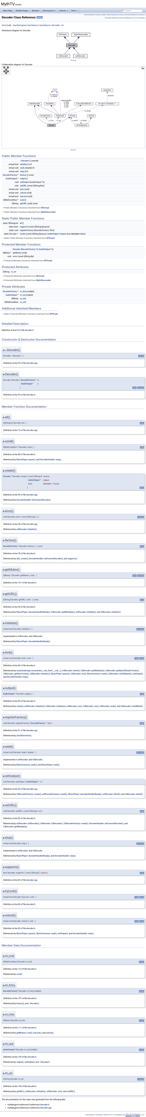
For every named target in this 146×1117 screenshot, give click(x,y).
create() (24, 558)
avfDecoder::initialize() (26, 529)
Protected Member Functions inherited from (27, 260)
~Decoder (24, 161)
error (15, 256)
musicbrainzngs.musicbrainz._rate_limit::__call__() (38, 670)
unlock (23, 193)
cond (22, 200)
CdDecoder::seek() (107, 706)
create (23, 234)
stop (22, 171)
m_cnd (23, 302)
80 (19, 701)
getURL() (20, 1091)
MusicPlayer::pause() (26, 459)
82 (19, 818)
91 (19, 730)
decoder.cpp (31, 363)
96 (19, 495)
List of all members (138, 18)
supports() (72, 558)
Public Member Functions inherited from (25, 208)
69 (18, 330)
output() (20, 1062)
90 (19, 607)
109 (20, 1057)
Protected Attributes (111, 18)
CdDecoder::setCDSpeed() (120, 674)
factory (23, 175)
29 (19, 363)
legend (73, 60)
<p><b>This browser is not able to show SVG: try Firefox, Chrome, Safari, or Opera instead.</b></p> (73, 45)
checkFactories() (24, 735)
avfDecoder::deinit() (111, 794)
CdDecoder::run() (78, 674)
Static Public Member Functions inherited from (28, 238)
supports (24, 227)
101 (20, 583)
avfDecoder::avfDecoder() (27, 823)
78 (19, 553)
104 (20, 1086)
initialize (24, 164)
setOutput (24, 182)
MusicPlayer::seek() (50, 765)
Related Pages (22, 11)
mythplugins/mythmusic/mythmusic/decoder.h (38, 25)
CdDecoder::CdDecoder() (51, 823)
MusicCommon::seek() (97, 674)
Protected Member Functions (135, 15)
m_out (23, 295)
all (21, 223)
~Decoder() (34, 1003)
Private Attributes (125, 18)
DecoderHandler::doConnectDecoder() (33, 500)
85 (19, 928)
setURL (23, 186)
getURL (23, 203)
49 (19, 524)
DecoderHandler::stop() (50, 459)
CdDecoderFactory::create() (28, 794)
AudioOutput (11, 178)
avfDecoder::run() (74, 706)
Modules (35, 11)
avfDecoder (23, 636)
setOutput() (138, 674)
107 (20, 998)
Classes (63, 11)
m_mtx (23, 298)
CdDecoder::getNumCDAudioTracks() (122, 670)
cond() (19, 974)
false (82, 234)
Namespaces (49, 11)
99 (19, 395)
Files (74, 11)
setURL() (71, 1091)
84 (19, 665)
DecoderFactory (10, 175)
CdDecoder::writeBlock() (132, 706)
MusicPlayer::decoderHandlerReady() (33, 612)
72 (19, 430)
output (23, 178)
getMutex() (21, 1033)
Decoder (13, 234)
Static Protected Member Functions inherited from (30, 314)
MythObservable (48, 212)
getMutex (17, 253)
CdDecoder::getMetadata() (63, 612)
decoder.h (29, 330)
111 (20, 1028)
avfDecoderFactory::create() (54, 794)
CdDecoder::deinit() (71, 670)
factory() (20, 1003)
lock (22, 189)
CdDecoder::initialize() (111, 612)
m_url (13, 272)
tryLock (23, 196)
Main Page (7, 11)
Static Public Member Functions (113, 15)
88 (19, 454)
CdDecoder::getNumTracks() (16, 674)
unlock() (49, 1033)
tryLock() (37, 1033)
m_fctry (23, 291)
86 (19, 904)
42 (19, 789)
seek (22, 168)
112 (20, 969)
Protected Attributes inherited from (23, 276)
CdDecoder (37, 636)
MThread (45, 208)
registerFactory (27, 230)
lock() (29, 1033)
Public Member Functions (92, 15)
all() (18, 558)
